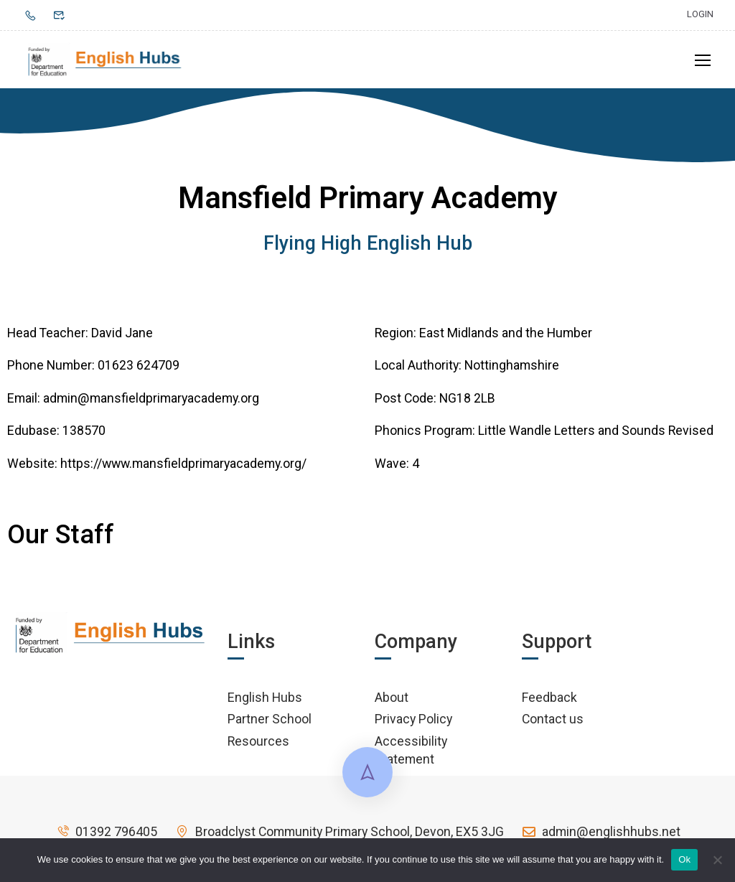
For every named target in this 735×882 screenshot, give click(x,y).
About (391, 700)
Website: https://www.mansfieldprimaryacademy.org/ (156, 466)
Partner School (270, 722)
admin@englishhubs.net (600, 835)
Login (700, 14)
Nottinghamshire (511, 369)
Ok (684, 859)
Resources (258, 744)
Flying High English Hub (367, 246)
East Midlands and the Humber (505, 336)
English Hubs (265, 700)
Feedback (549, 700)
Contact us (553, 722)
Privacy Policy (413, 722)
